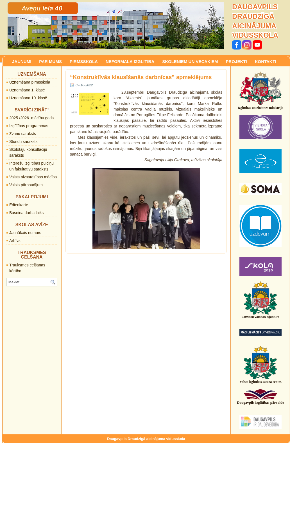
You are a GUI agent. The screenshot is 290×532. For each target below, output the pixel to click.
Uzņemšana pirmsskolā (29, 82)
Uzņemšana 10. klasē (28, 98)
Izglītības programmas (28, 126)
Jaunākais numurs (25, 232)
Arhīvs (15, 240)
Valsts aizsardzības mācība (33, 177)
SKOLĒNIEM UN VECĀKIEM (190, 61)
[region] (116, 25)
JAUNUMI (21, 61)
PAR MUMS (50, 61)
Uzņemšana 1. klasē (27, 90)
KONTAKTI (265, 61)
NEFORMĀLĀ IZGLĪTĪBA (130, 61)
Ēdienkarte (18, 205)
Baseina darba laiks (26, 212)
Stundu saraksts (23, 141)
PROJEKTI (236, 61)
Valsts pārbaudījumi (26, 185)
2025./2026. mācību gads (31, 118)
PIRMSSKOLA (84, 61)
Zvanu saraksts (22, 133)
